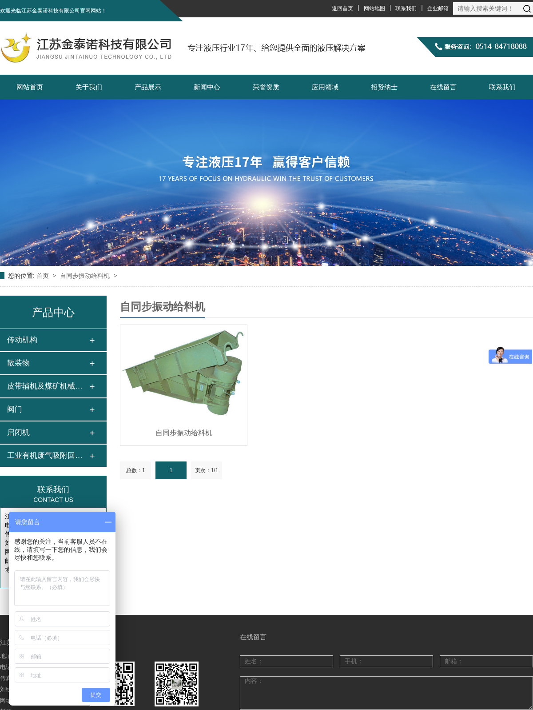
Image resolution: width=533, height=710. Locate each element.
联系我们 (406, 8)
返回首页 (342, 8)
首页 (43, 275)
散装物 (18, 363)
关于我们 (89, 87)
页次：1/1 (207, 470)
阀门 (14, 409)
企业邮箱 (438, 8)
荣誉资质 (266, 87)
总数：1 (135, 470)
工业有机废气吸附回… (45, 455)
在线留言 (443, 87)
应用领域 (325, 87)
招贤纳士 (384, 87)
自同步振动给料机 (85, 275)
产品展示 (148, 87)
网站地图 (374, 8)
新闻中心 (207, 87)
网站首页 (29, 87)
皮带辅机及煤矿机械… (45, 386)
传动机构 (22, 340)
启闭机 (18, 432)
